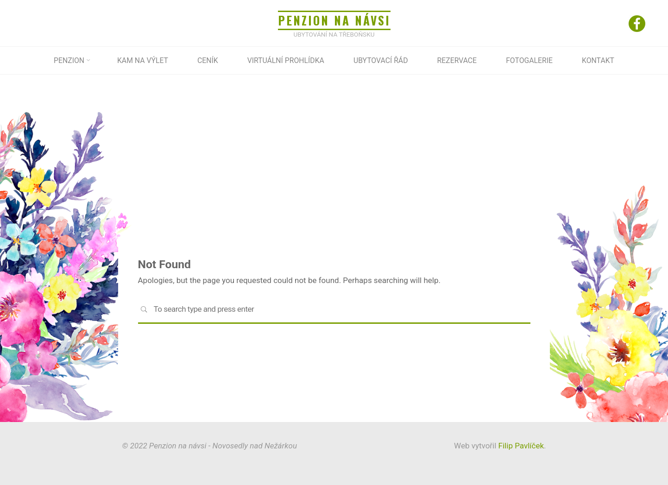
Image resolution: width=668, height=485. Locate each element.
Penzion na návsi (334, 20)
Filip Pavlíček (520, 445)
